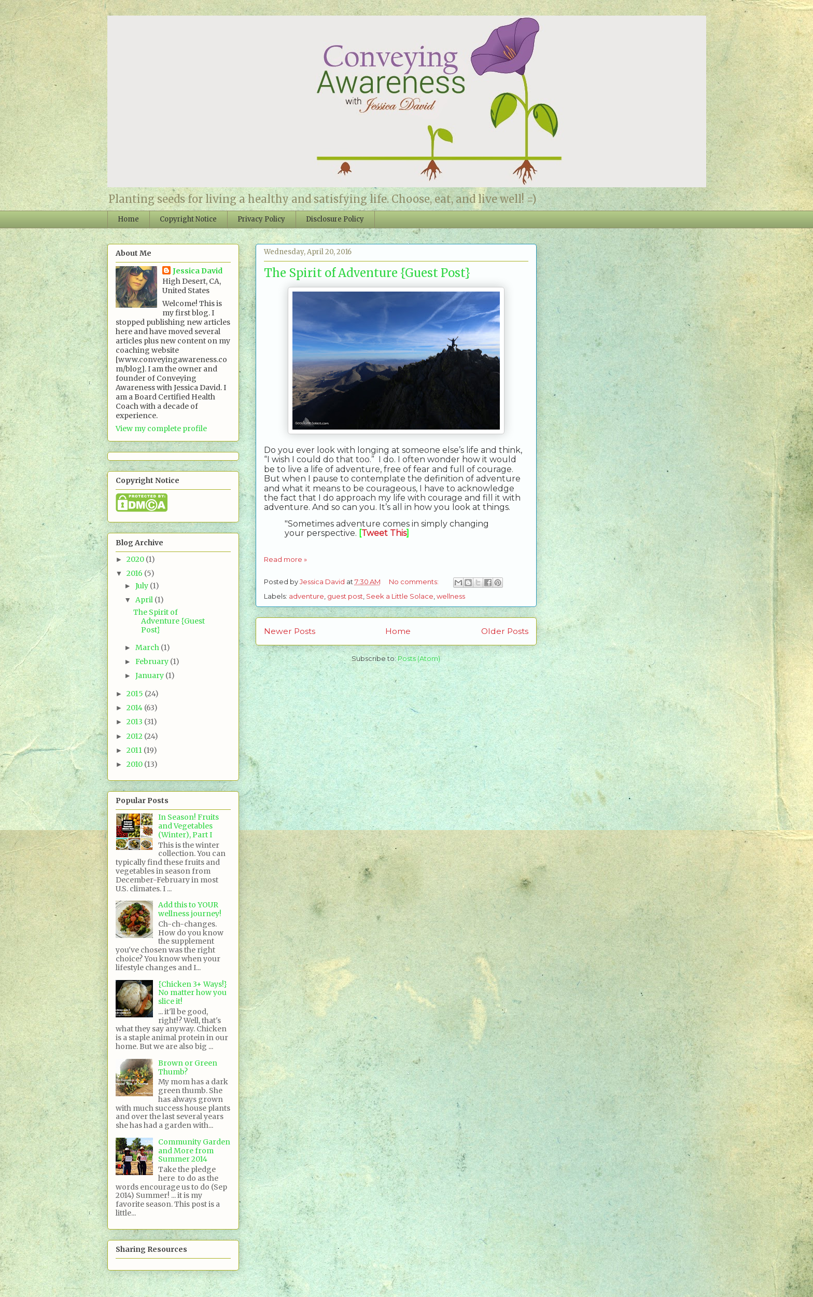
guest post (345, 596)
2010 (135, 764)
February (152, 661)
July (142, 585)
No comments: (414, 581)
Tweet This (383, 533)
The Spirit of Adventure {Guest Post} (367, 273)
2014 (135, 707)
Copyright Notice (188, 219)
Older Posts (504, 631)
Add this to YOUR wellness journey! (189, 909)
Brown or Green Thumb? (187, 1067)
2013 (135, 721)
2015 (136, 693)
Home (128, 219)
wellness (451, 596)
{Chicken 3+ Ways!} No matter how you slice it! (192, 992)
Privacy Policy (261, 219)
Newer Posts (289, 631)
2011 (135, 750)
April (145, 599)
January (150, 675)
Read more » (285, 559)
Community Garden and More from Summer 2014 (194, 1150)
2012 (135, 736)
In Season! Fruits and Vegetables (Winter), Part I (188, 825)
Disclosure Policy (335, 219)
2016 (135, 573)
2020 (136, 559)
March (148, 647)
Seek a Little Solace (399, 596)
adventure (306, 596)
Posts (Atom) (419, 658)
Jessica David (197, 270)
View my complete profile (161, 428)
